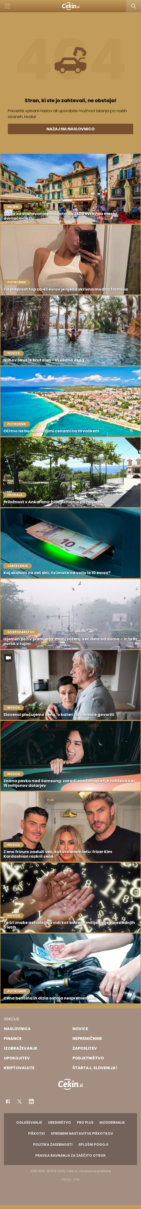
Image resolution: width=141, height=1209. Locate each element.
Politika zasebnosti (52, 1144)
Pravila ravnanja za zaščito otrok (70, 1155)
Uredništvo (59, 1122)
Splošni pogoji (93, 1144)
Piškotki (36, 1133)
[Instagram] (31, 1101)
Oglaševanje (29, 1122)
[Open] (7, 6)
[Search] (133, 6)
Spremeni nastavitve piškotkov (82, 1133)
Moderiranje (112, 1122)
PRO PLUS (85, 1122)
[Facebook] (8, 1101)
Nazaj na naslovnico (70, 129)
